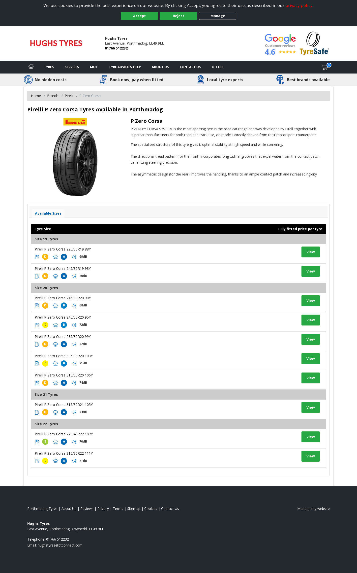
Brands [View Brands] (53, 95)
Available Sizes (48, 213)
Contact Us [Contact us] (190, 67)
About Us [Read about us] (68, 508)
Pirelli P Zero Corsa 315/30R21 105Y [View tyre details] (64, 404)
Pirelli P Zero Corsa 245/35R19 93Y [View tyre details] (63, 268)
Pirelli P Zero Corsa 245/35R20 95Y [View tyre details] (63, 317)
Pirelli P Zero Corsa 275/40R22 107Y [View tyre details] (64, 434)
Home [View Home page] (36, 95)
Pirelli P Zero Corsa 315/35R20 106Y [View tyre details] (64, 375)
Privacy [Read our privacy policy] (103, 508)
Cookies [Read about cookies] (150, 508)
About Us (160, 67)
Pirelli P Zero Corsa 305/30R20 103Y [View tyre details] (64, 355)
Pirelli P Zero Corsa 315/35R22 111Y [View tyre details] (64, 453)
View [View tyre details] (310, 251)
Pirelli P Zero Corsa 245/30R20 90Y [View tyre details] (63, 298)
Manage (217, 15)
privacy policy (299, 5)
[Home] (31, 67)
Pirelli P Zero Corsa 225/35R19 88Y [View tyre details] (63, 249)
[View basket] (325, 67)
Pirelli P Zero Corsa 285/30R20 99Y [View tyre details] (63, 336)
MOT (94, 67)
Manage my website (313, 508)
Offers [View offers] (218, 67)
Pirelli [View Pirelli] (69, 95)
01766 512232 (116, 48)
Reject (178, 15)
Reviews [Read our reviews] (86, 508)
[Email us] (60, 545)
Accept (139, 15)
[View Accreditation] (314, 43)
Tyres (49, 67)
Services (72, 67)
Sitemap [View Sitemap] (133, 508)
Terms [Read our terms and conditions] (118, 508)
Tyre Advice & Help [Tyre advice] (125, 67)
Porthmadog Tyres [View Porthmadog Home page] (42, 508)
